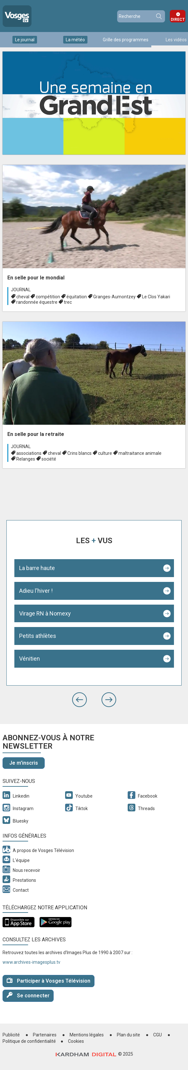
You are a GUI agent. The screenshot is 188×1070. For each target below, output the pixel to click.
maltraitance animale (140, 453)
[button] (79, 699)
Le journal (24, 39)
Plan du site (128, 1034)
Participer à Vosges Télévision (48, 980)
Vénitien (29, 658)
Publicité (11, 1034)
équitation (76, 296)
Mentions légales (87, 1034)
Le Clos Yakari (156, 296)
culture (105, 453)
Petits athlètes (37, 635)
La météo (75, 39)
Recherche (159, 16)
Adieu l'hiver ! (36, 590)
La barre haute (37, 568)
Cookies (76, 1041)
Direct (178, 19)
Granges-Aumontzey (114, 296)
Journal (21, 289)
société (48, 459)
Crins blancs (79, 453)
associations (28, 453)
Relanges (25, 459)
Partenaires (44, 1034)
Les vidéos (176, 39)
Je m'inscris (23, 763)
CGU (157, 1034)
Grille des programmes (125, 39)
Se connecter (28, 995)
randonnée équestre (36, 302)
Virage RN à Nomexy (45, 613)
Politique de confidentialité (29, 1041)
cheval (22, 296)
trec (68, 302)
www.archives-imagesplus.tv (31, 962)
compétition (48, 296)
